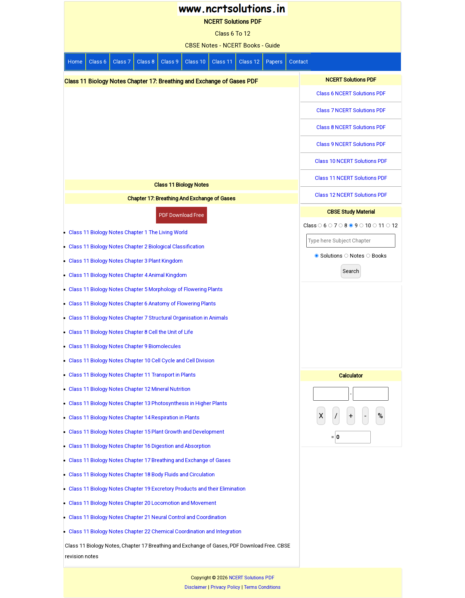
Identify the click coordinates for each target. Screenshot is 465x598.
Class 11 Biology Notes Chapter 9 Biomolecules (125, 346)
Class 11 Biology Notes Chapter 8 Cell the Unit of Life (131, 332)
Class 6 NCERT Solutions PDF (351, 93)
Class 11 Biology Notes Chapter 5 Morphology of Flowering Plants (146, 289)
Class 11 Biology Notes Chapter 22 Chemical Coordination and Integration (155, 531)
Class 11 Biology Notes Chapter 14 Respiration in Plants (134, 417)
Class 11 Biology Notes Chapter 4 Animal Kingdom (128, 275)
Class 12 (249, 61)
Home (75, 61)
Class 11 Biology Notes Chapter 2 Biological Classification (136, 246)
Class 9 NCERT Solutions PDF (351, 144)
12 (395, 225)
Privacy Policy (225, 587)
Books (379, 256)
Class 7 (121, 61)
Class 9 (170, 61)
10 (368, 225)
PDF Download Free (181, 215)
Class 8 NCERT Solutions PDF (351, 127)
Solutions (331, 256)
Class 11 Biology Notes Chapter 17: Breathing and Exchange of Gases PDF (161, 81)
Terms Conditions (262, 587)
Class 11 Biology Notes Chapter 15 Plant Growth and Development (146, 432)
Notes (357, 256)
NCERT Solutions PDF (251, 577)
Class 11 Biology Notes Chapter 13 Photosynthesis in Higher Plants (148, 403)
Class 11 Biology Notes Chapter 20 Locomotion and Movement (142, 503)
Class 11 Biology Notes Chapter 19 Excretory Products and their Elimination (157, 489)
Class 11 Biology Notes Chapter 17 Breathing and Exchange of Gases (150, 460)
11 (381, 225)
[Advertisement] (181, 135)
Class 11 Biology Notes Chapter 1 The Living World (128, 232)
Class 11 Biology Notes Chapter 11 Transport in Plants (132, 375)
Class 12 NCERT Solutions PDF (351, 195)
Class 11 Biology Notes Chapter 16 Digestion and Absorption (140, 446)
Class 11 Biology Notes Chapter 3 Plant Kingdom (126, 261)
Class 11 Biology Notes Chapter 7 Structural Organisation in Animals (148, 318)
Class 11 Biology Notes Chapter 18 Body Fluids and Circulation (142, 474)
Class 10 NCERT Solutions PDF (351, 161)
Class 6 (97, 61)
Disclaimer (195, 587)
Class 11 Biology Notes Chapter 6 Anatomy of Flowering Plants (142, 303)
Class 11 (222, 61)
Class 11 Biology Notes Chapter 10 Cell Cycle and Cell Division (141, 360)
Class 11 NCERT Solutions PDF (351, 178)
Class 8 (146, 61)
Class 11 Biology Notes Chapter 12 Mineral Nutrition (129, 389)
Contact (298, 61)
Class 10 (195, 61)
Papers (274, 61)
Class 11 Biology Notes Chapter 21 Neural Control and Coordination (147, 517)
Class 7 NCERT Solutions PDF (351, 110)
